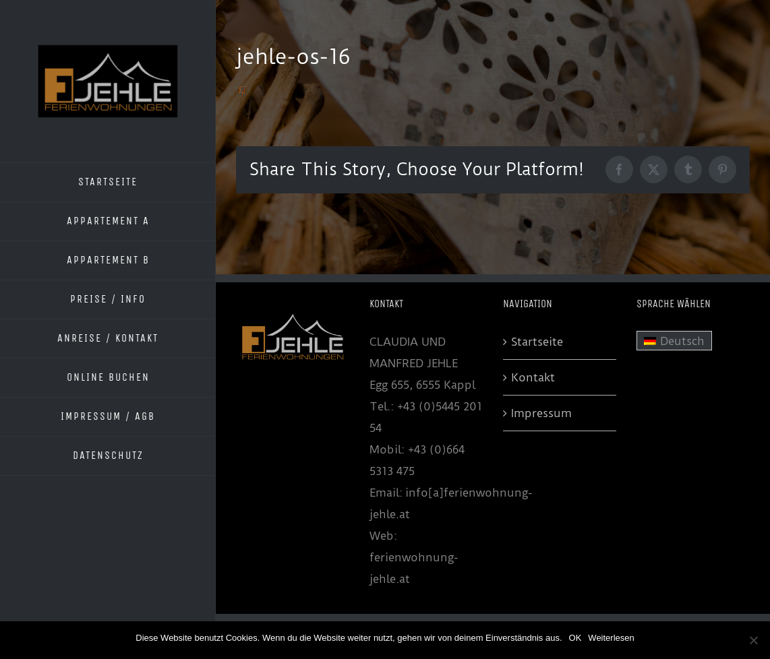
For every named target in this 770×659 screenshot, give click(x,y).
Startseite (537, 341)
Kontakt (533, 377)
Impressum (541, 413)
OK (575, 638)
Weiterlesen (611, 638)
